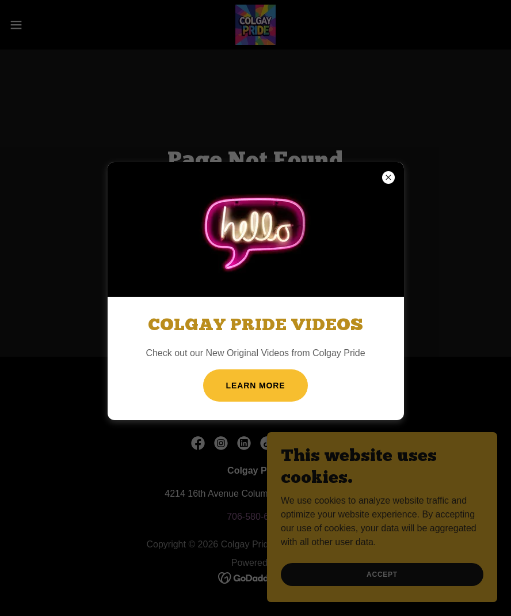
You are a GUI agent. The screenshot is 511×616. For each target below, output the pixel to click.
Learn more (255, 385)
